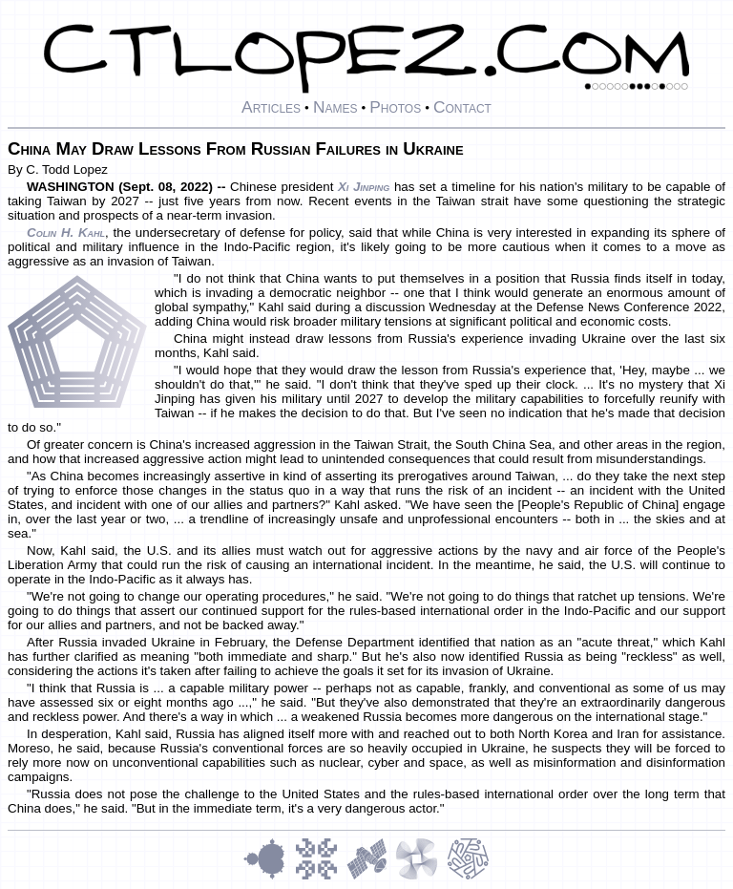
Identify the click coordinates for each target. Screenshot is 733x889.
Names (335, 106)
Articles (271, 106)
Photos (395, 106)
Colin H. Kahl (66, 232)
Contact (462, 106)
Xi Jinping (363, 187)
